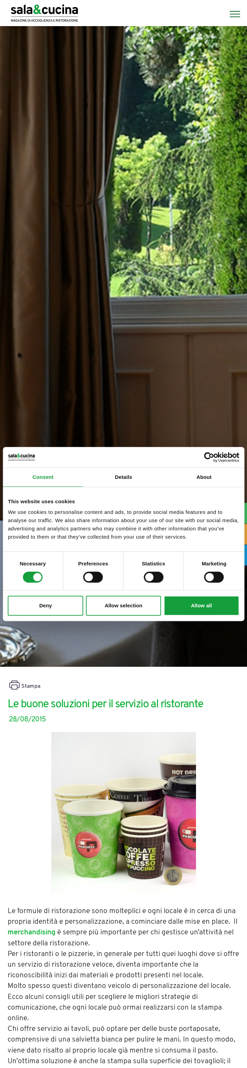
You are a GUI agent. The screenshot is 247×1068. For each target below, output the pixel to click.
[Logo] (44, 14)
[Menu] (231, 14)
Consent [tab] (42, 477)
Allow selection (123, 605)
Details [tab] (123, 477)
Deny (45, 605)
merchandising (31, 932)
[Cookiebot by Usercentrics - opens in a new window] (209, 457)
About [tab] (204, 477)
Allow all (201, 605)
